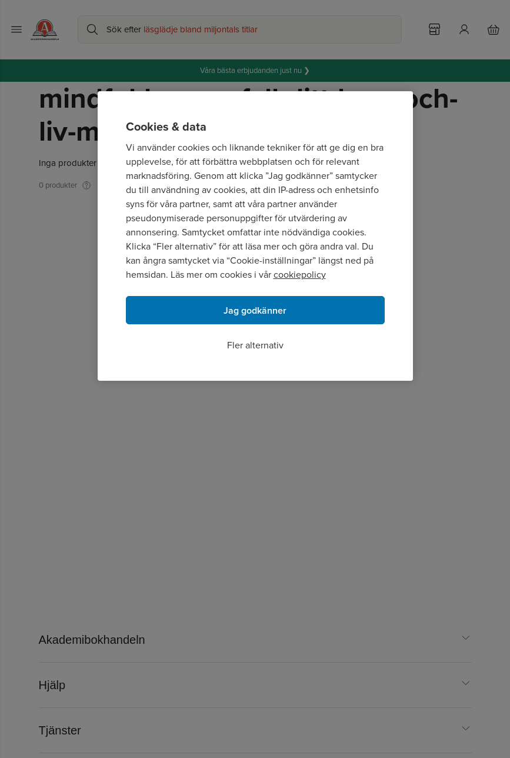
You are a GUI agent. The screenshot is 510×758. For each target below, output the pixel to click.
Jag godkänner (255, 310)
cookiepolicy (300, 274)
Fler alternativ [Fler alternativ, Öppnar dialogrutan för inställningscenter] (255, 345)
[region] (255, 236)
